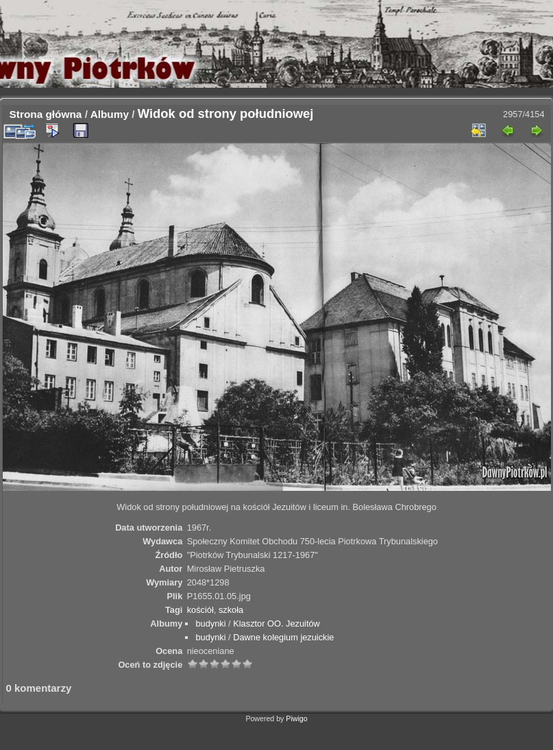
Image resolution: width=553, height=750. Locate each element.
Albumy (109, 114)
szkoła (231, 610)
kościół (200, 610)
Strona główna (46, 114)
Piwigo (296, 718)
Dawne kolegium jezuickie (283, 637)
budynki (210, 623)
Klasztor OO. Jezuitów (276, 623)
